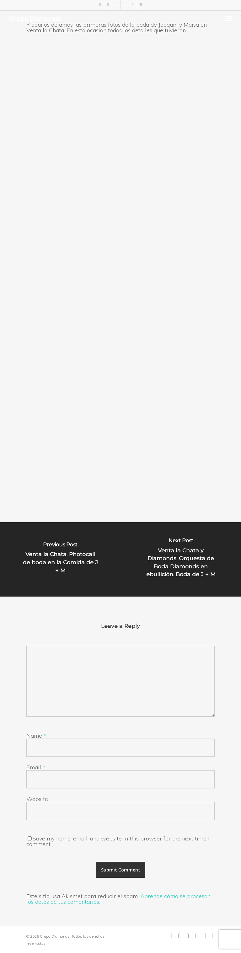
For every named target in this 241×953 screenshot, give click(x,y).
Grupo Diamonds (35, 18)
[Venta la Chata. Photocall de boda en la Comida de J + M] (60, 559)
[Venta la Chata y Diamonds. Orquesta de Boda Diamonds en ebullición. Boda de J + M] (180, 559)
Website (37, 799)
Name (36, 735)
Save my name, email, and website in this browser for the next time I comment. (118, 841)
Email (36, 767)
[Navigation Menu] (228, 18)
